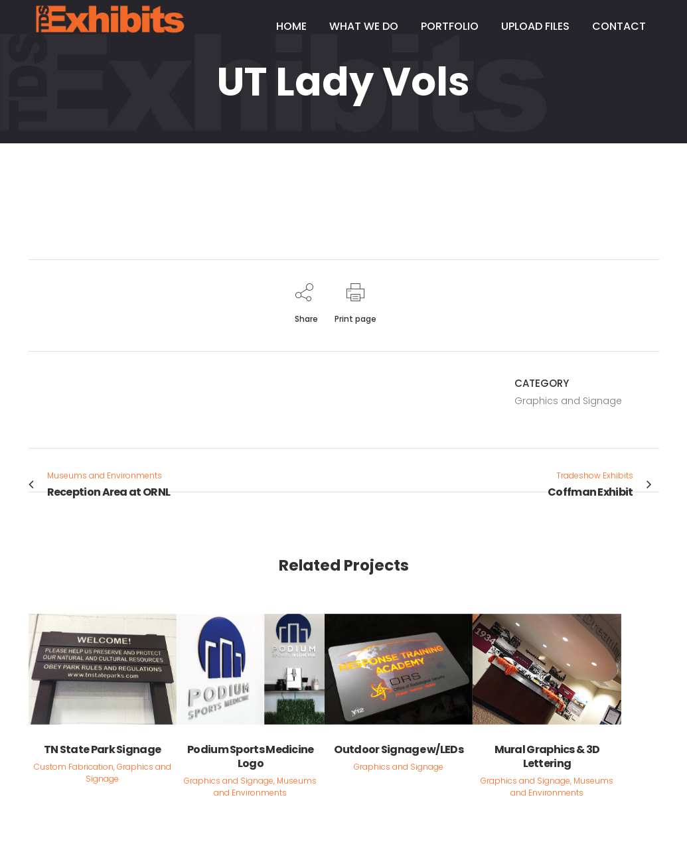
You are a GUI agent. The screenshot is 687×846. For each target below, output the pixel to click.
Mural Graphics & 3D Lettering (547, 756)
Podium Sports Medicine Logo (250, 756)
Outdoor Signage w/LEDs (398, 749)
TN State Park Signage (102, 749)
